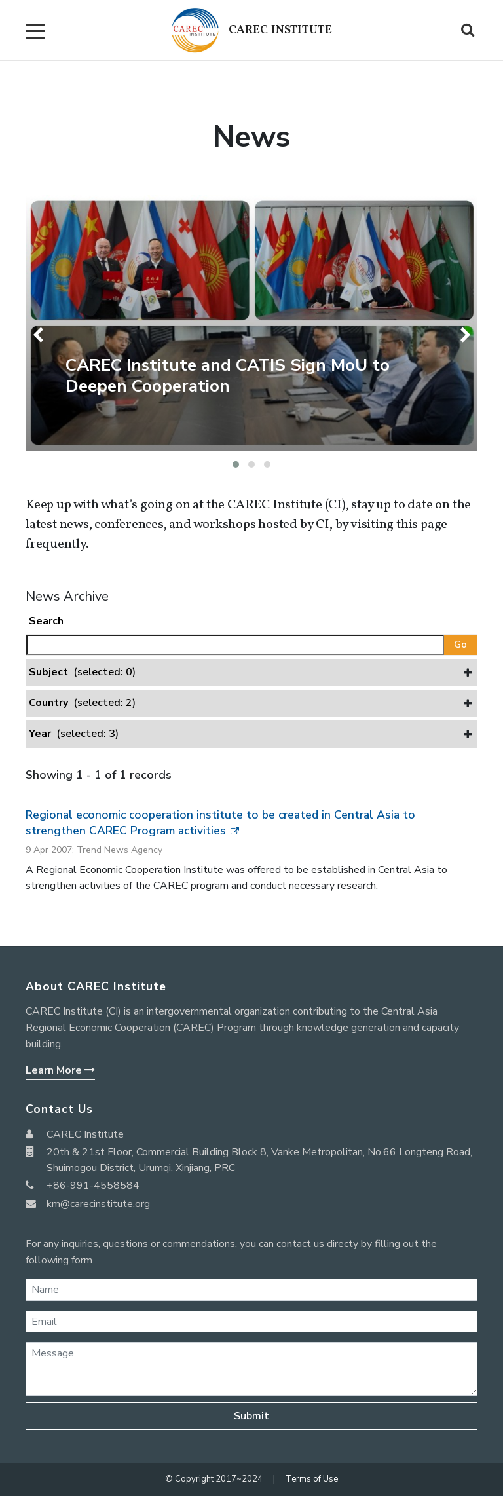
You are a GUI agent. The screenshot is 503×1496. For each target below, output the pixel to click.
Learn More (60, 1070)
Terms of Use (312, 1479)
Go (460, 644)
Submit (251, 1416)
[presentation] (40, 335)
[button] (236, 464)
